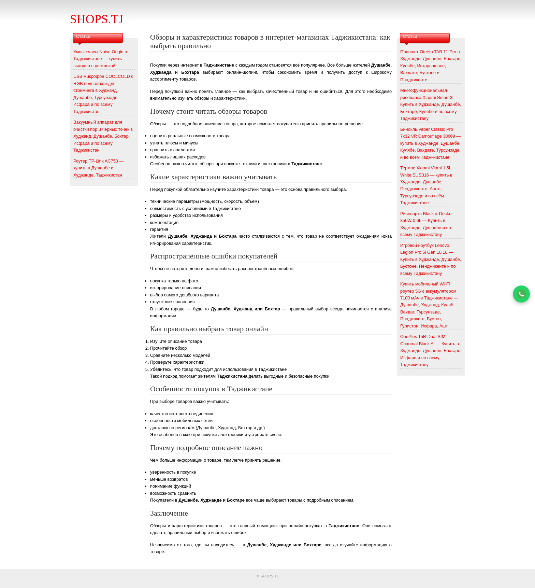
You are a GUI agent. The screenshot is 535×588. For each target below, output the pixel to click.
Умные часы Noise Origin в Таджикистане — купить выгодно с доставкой (100, 58)
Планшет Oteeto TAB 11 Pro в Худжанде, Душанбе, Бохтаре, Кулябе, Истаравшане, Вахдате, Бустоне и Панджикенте (431, 65)
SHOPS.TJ (96, 19)
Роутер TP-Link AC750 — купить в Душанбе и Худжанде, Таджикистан (98, 168)
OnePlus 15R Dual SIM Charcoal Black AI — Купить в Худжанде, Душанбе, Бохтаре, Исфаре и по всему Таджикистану (431, 350)
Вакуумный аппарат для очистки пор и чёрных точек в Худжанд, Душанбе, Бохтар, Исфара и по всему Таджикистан (103, 136)
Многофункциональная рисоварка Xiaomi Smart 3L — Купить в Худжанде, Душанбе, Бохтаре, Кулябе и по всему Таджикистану (430, 104)
